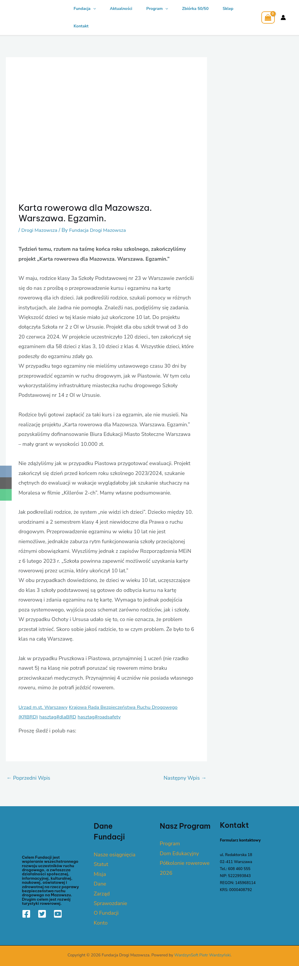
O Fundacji (106, 912)
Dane (100, 883)
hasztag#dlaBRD (61, 716)
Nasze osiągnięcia (114, 854)
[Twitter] (42, 913)
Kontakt (81, 26)
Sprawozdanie (110, 903)
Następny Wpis (185, 777)
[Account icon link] (283, 17)
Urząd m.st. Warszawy (45, 707)
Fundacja (85, 8)
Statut (101, 864)
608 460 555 (239, 869)
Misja (100, 874)
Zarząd (102, 893)
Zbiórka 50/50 (195, 8)
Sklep (227, 8)
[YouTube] (57, 913)
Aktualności (121, 8)
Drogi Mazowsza (40, 230)
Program (157, 8)
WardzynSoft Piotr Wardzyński (202, 955)
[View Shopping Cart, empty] (268, 17)
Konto (101, 922)
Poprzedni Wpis (28, 777)
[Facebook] (26, 913)
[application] (93, 8)
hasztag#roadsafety (105, 716)
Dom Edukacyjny (179, 853)
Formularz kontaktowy (240, 840)
